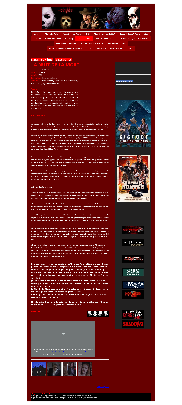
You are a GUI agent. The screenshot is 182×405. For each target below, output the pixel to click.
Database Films (83, 39)
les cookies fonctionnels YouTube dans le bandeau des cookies (65, 352)
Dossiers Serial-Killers (117, 43)
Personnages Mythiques (66, 43)
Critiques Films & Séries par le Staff (100, 34)
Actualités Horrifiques (72, 34)
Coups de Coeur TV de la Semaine (134, 34)
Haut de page (103, 386)
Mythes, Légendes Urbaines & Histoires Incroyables (70, 48)
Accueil (37, 34)
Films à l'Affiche (51, 34)
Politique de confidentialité (39, 394)
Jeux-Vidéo (101, 48)
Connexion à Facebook (124, 81)
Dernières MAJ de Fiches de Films (135, 39)
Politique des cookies (56, 394)
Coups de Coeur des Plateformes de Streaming (53, 39)
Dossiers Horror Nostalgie (92, 43)
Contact (129, 48)
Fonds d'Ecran (116, 48)
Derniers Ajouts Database (106, 39)
